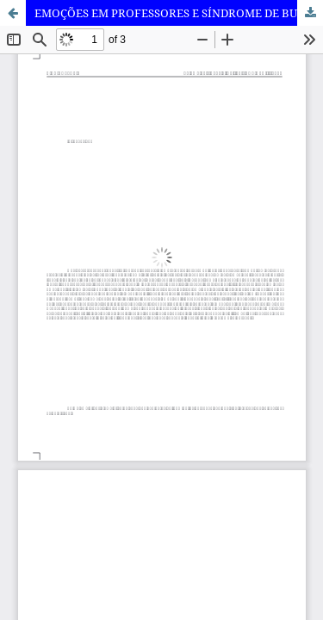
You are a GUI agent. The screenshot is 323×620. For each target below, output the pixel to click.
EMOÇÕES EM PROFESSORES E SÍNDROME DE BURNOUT (178, 13)
